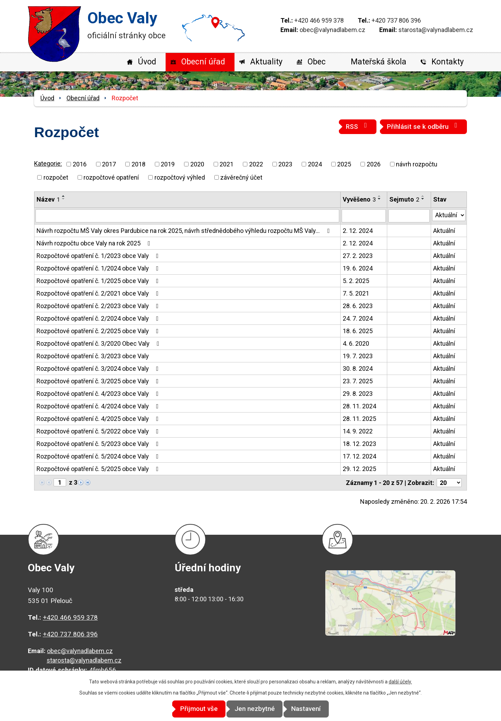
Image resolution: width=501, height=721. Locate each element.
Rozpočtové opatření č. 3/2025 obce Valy (99, 381)
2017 (109, 164)
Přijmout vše (192, 709)
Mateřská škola (378, 61)
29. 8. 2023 (358, 393)
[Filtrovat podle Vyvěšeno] (364, 215)
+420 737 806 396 (396, 20)
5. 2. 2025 (356, 280)
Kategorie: (48, 163)
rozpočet (55, 177)
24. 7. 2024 (358, 318)
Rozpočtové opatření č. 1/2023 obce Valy (99, 255)
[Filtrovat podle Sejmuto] (408, 215)
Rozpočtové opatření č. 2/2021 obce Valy (99, 293)
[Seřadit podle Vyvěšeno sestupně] (379, 198)
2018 (138, 164)
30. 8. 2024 (358, 368)
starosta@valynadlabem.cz (435, 29)
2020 (197, 164)
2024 (315, 164)
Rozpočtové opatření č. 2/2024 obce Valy (99, 318)
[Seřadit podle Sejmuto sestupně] (423, 198)
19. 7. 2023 (358, 356)
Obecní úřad (203, 61)
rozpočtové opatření (111, 177)
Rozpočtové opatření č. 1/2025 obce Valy (99, 280)
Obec (317, 61)
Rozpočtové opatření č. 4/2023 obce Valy (99, 393)
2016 (80, 164)
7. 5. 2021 (356, 293)
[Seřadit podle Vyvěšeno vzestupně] (379, 196)
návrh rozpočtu (416, 164)
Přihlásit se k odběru (423, 126)
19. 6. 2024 (358, 268)
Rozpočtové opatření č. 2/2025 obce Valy (99, 331)
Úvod (147, 61)
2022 (256, 164)
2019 (168, 164)
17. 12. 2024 (359, 456)
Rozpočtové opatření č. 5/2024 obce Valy (99, 456)
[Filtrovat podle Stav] (449, 215)
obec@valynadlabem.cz (332, 29)
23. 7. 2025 (358, 381)
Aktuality (266, 61)
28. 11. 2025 (359, 418)
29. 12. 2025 (359, 468)
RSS (357, 126)
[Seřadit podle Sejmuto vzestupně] (423, 196)
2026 (374, 164)
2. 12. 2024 (358, 230)
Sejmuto (404, 199)
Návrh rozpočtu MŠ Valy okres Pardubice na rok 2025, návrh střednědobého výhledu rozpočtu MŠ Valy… (184, 230)
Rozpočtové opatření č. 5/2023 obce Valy (99, 443)
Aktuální (444, 230)
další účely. (400, 682)
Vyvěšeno (359, 199)
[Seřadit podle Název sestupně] (63, 198)
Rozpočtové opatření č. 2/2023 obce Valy (99, 305)
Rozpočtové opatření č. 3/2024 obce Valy (99, 368)
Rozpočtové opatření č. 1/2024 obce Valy (99, 268)
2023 (285, 164)
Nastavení (313, 709)
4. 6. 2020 (356, 343)
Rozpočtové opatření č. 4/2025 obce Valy (99, 418)
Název (48, 199)
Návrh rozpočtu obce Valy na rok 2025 (95, 243)
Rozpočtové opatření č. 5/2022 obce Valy (99, 431)
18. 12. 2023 (359, 443)
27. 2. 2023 (358, 255)
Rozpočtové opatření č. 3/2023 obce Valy (93, 356)
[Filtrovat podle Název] (187, 215)
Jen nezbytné (254, 709)
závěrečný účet (241, 177)
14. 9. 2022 (358, 431)
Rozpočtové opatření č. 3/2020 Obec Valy (99, 343)
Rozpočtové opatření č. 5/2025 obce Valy (99, 468)
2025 (344, 164)
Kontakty (447, 61)
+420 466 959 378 (319, 20)
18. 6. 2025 (358, 331)
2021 (226, 164)
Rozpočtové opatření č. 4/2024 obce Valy (99, 406)
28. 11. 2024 (359, 406)
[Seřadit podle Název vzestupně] (63, 196)
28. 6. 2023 (358, 305)
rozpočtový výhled (179, 177)
